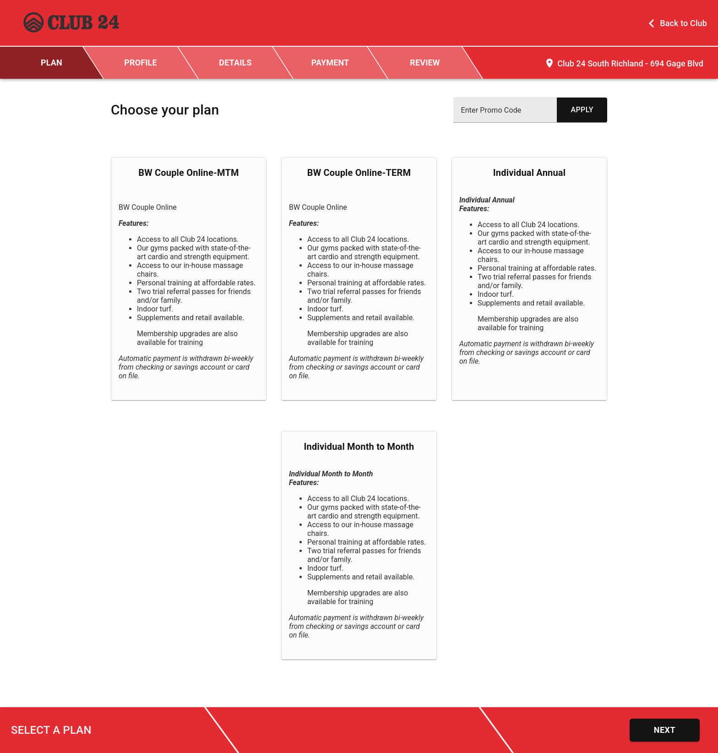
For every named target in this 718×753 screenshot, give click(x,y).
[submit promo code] (582, 110)
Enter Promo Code (491, 110)
